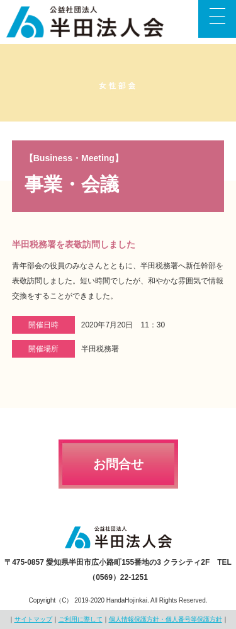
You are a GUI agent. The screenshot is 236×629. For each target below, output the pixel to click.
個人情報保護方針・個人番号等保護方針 (165, 619)
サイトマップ (33, 619)
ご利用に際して (81, 619)
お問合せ (118, 464)
